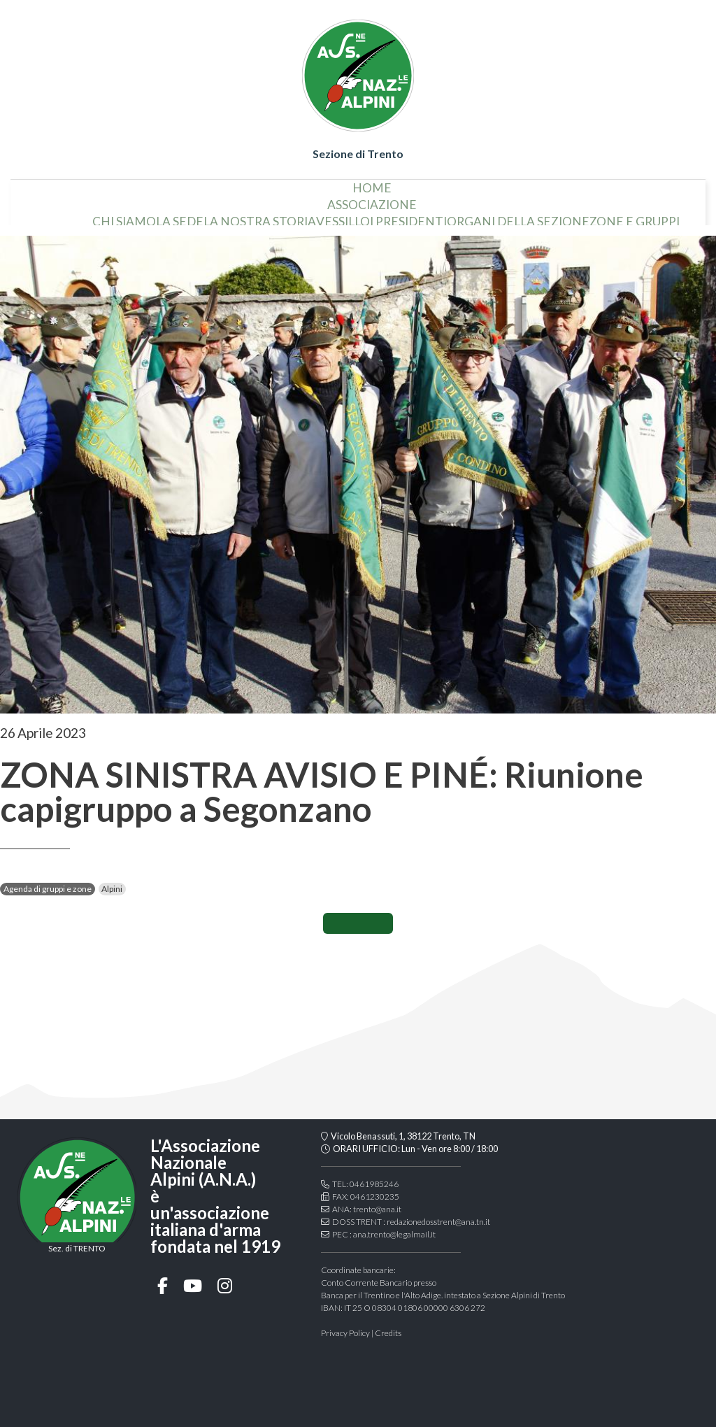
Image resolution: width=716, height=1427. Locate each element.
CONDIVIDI (358, 923)
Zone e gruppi (634, 216)
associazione (372, 199)
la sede (179, 216)
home (372, 182)
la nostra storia (259, 216)
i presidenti (408, 216)
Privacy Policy (345, 1333)
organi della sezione (518, 216)
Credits (388, 1333)
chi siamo (124, 216)
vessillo (343, 216)
